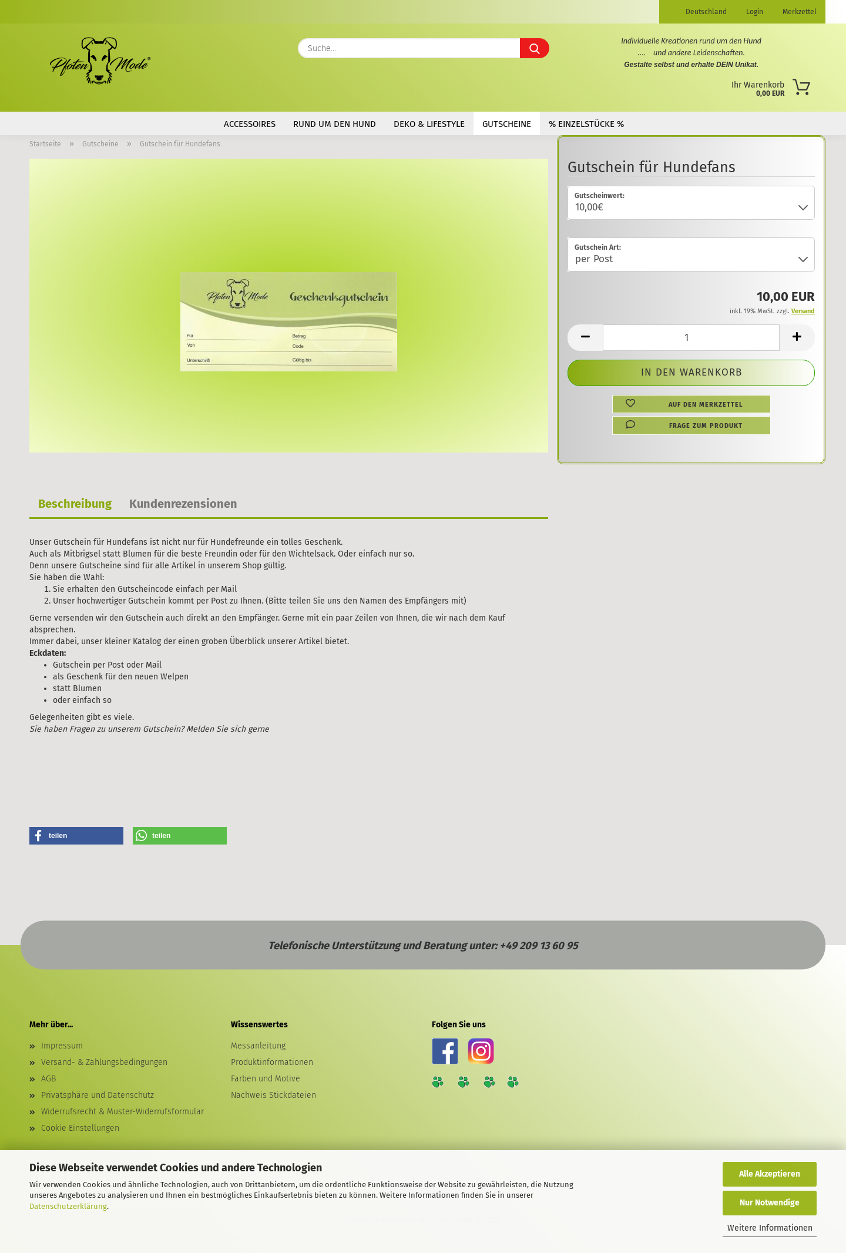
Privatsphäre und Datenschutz (97, 1095)
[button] (585, 337)
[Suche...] (534, 48)
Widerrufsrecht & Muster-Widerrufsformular (122, 1112)
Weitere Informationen (770, 1228)
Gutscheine (506, 124)
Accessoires (250, 124)
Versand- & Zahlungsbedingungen (104, 1062)
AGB (48, 1079)
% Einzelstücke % (586, 124)
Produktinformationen (272, 1062)
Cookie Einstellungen (80, 1128)
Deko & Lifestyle (429, 124)
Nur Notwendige (770, 1203)
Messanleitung (258, 1046)
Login (753, 12)
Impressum (62, 1046)
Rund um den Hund (334, 124)
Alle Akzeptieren (769, 1174)
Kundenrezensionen (183, 504)
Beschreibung (75, 504)
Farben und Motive (265, 1079)
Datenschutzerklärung (68, 1206)
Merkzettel (799, 12)
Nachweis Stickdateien (273, 1095)
